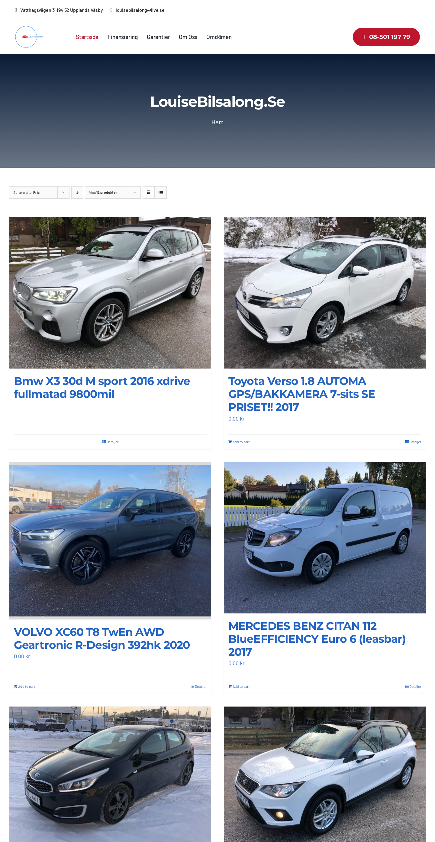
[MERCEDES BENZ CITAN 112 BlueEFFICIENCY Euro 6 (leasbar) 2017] (325, 537)
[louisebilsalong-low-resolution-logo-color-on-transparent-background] (32, 28)
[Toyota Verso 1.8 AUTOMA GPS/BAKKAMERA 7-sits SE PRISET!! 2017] (325, 293)
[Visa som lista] (160, 192)
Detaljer (112, 441)
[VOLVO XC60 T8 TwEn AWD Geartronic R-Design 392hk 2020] (110, 540)
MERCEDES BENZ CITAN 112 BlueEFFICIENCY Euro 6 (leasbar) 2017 (317, 638)
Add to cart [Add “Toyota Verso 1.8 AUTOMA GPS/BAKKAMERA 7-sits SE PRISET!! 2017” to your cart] (241, 441)
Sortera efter (26, 192)
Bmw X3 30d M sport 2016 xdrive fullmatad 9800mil (102, 387)
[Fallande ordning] (77, 192)
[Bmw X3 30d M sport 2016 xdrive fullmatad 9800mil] (110, 293)
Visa (103, 192)
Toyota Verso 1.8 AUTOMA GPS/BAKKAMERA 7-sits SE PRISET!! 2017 (301, 394)
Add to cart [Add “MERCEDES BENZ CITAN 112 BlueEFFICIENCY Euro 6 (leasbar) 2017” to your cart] (241, 686)
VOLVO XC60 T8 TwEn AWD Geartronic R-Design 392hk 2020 (102, 638)
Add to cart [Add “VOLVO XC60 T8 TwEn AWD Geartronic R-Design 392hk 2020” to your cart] (26, 686)
